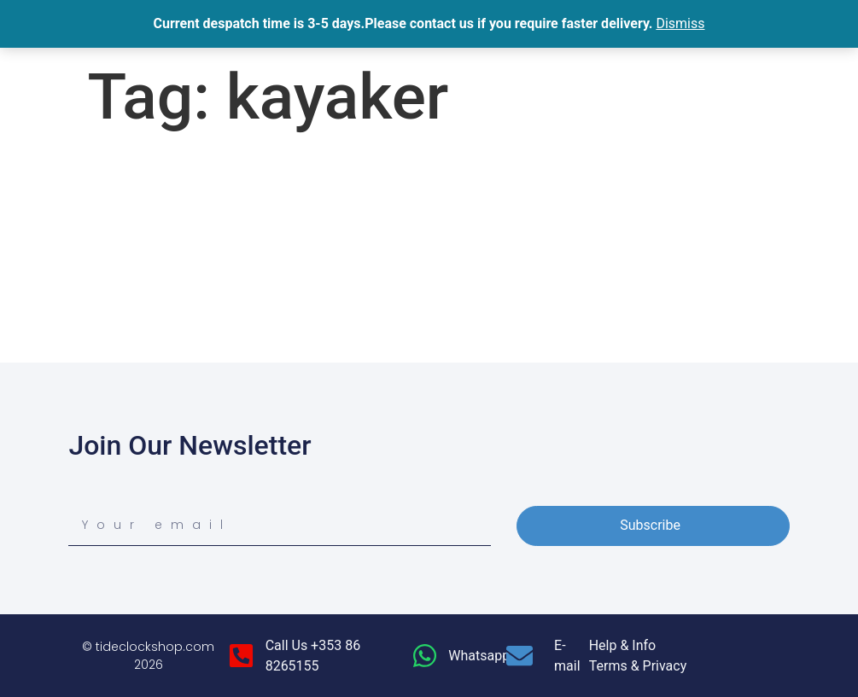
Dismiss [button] (680, 23)
